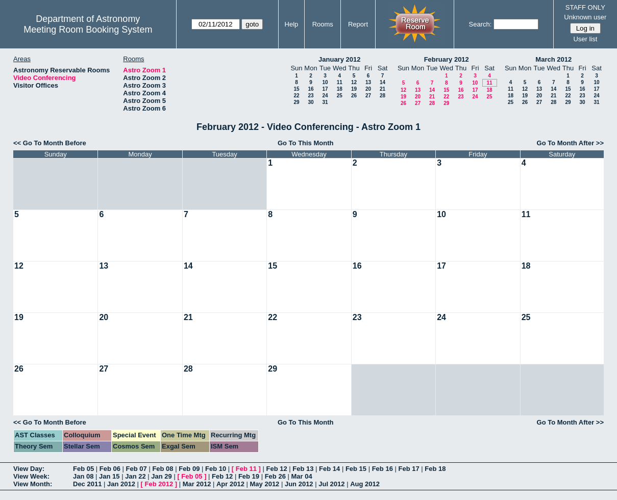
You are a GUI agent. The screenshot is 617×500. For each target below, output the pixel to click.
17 (325, 89)
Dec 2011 (87, 484)
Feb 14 (329, 468)
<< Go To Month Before (49, 143)
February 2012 (446, 59)
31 (325, 102)
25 (339, 95)
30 (310, 102)
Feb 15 (355, 468)
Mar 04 (301, 476)
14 (382, 82)
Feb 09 (189, 468)
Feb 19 (248, 476)
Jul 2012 (331, 484)
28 (382, 95)
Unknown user (585, 17)
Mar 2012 (197, 484)
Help (292, 24)
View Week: (31, 476)
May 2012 (265, 484)
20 (368, 89)
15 (296, 89)
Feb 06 (110, 468)
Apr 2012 (230, 484)
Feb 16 (382, 468)
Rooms (322, 24)
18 (339, 89)
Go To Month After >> (570, 143)
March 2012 (553, 59)
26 (354, 95)
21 (382, 89)
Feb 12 (276, 468)
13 (368, 82)
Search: (480, 24)
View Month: (32, 484)
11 (339, 82)
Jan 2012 (121, 484)
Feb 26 (275, 476)
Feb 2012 (159, 484)
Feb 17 (408, 468)
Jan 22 (135, 476)
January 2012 (339, 59)
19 (354, 89)
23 (310, 95)
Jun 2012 (299, 484)
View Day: (28, 468)
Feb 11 (246, 468)
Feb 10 (215, 468)
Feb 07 (136, 468)
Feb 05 (83, 468)
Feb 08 (162, 468)
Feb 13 (302, 468)
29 (296, 102)
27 (368, 95)
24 (325, 95)
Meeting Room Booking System (87, 29)
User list (585, 39)
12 (354, 82)
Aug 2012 (365, 484)
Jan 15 (109, 476)
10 (325, 82)
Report (358, 24)
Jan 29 (161, 476)
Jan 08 (83, 476)
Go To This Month (306, 143)
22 (296, 95)
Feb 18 (435, 468)
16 (310, 89)
